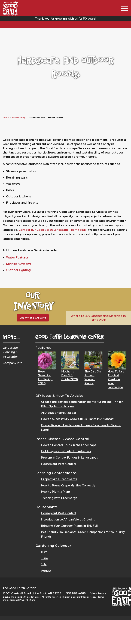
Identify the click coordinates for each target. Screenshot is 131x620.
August (46, 570)
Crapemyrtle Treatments (59, 479)
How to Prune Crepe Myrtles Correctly (68, 485)
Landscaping (18, 117)
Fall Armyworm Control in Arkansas (66, 451)
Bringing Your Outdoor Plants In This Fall (69, 525)
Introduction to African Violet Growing (68, 519)
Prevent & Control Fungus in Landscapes (69, 457)
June (44, 558)
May (44, 551)
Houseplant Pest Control (58, 463)
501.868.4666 (76, 593)
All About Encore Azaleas (59, 412)
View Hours (98, 593)
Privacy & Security (72, 597)
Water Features (17, 257)
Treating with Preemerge (59, 497)
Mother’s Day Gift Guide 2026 (69, 375)
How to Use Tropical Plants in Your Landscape (116, 379)
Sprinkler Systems (19, 263)
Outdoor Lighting (18, 270)
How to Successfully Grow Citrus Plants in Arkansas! (77, 418)
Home (6, 117)
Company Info (12, 363)
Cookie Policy (89, 597)
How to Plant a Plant (55, 491)
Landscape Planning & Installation (11, 352)
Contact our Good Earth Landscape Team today (53, 229)
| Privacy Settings (26, 600)
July (44, 564)
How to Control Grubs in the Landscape (68, 445)
